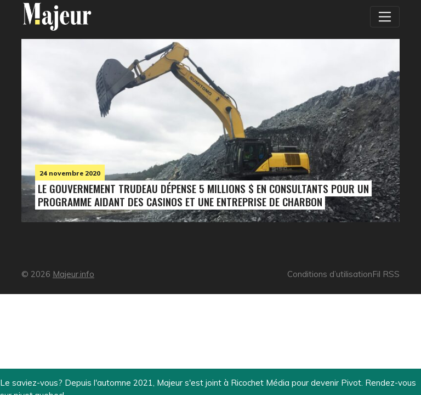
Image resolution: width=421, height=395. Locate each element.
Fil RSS (386, 274)
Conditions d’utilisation (329, 274)
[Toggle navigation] (385, 16)
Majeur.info (73, 274)
